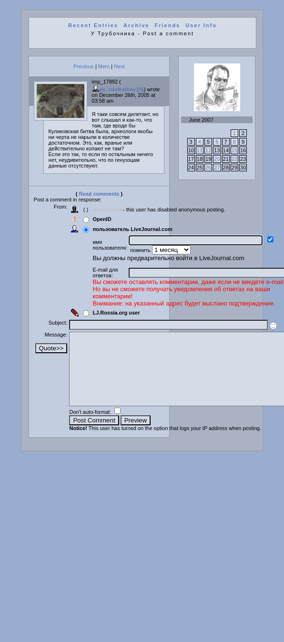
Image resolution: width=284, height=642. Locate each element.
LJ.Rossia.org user (116, 313)
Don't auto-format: (90, 426)
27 (217, 167)
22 (234, 159)
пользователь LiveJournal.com (132, 229)
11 (200, 150)
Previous (83, 66)
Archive (136, 25)
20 (217, 159)
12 (208, 150)
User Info (201, 25)
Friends (168, 25)
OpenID (101, 219)
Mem (104, 66)
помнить (141, 250)
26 (208, 167)
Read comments (99, 194)
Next (119, 66)
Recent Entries (93, 25)
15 (234, 150)
